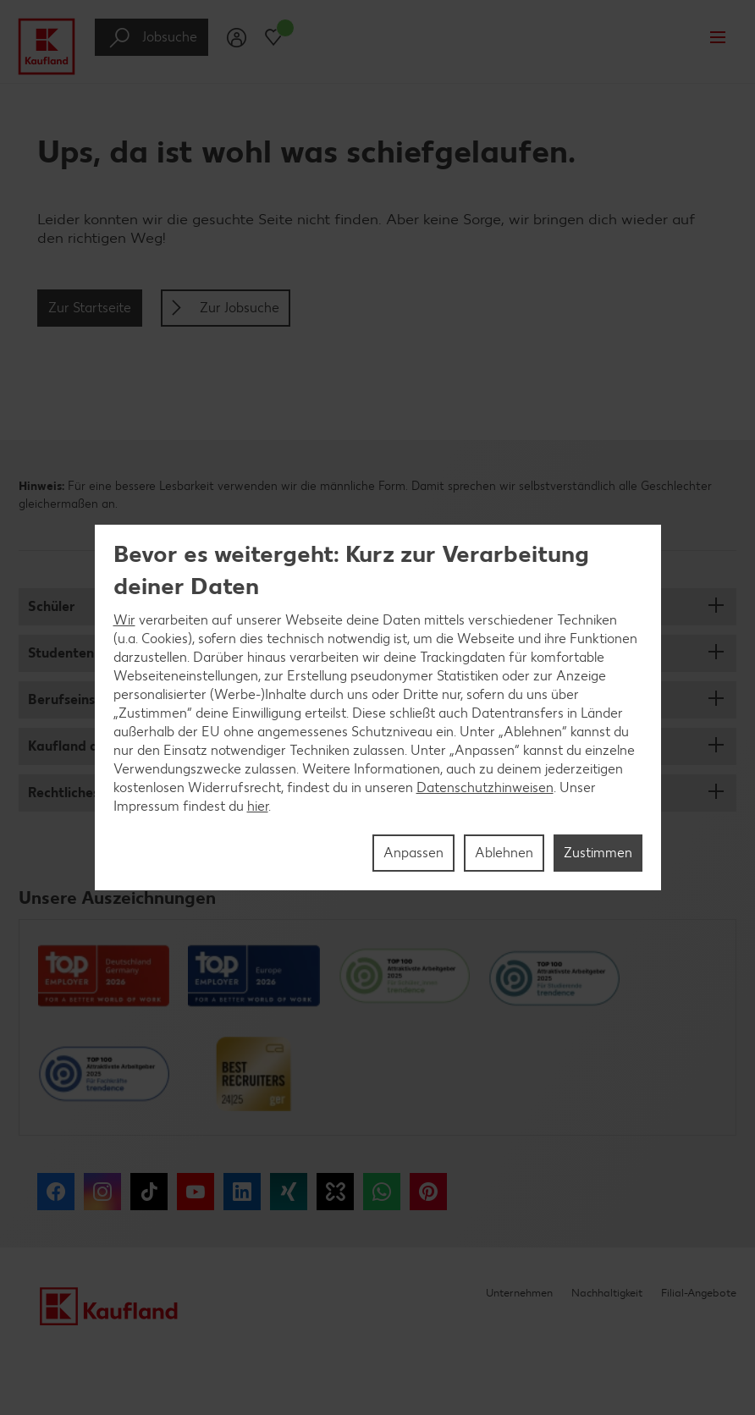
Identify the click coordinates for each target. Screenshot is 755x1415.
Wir (124, 620)
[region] (378, 707)
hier (257, 806)
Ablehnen (504, 853)
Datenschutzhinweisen (485, 787)
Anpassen (413, 853)
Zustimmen (598, 853)
